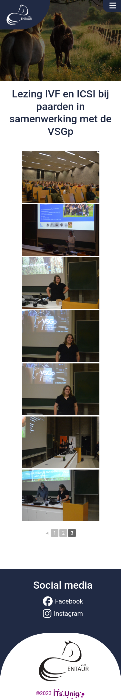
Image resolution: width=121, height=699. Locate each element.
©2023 (60, 693)
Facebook (63, 601)
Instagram (63, 613)
